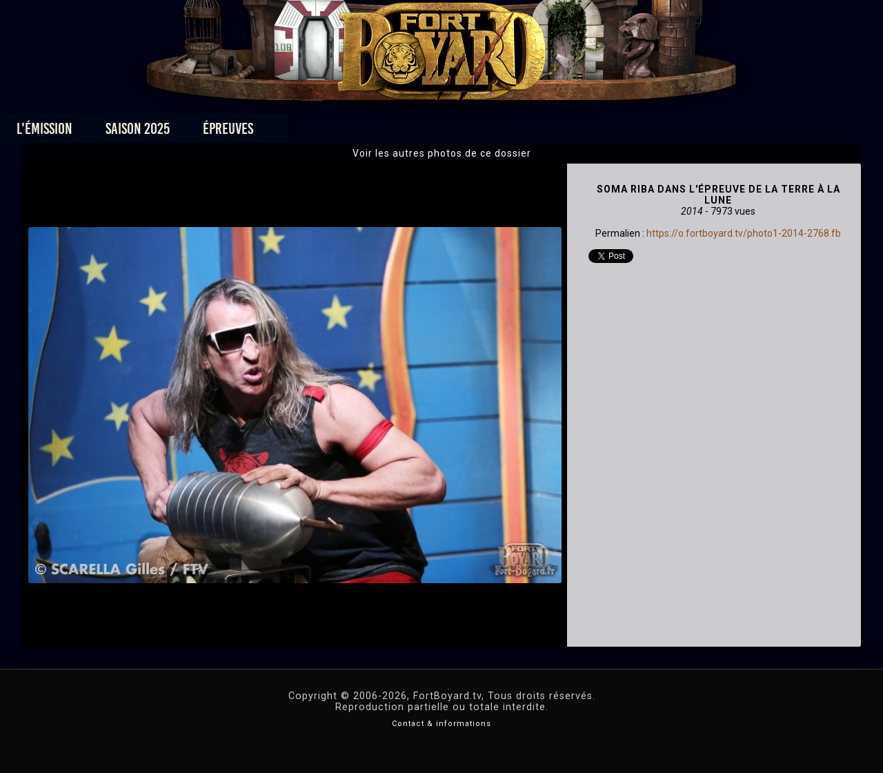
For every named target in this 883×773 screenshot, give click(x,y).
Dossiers (537, 132)
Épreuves (316, 132)
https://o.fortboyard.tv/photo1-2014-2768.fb (743, 233)
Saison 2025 (226, 132)
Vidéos (463, 132)
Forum (611, 132)
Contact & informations (441, 723)
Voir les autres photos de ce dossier (442, 153)
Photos (394, 132)
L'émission (133, 132)
